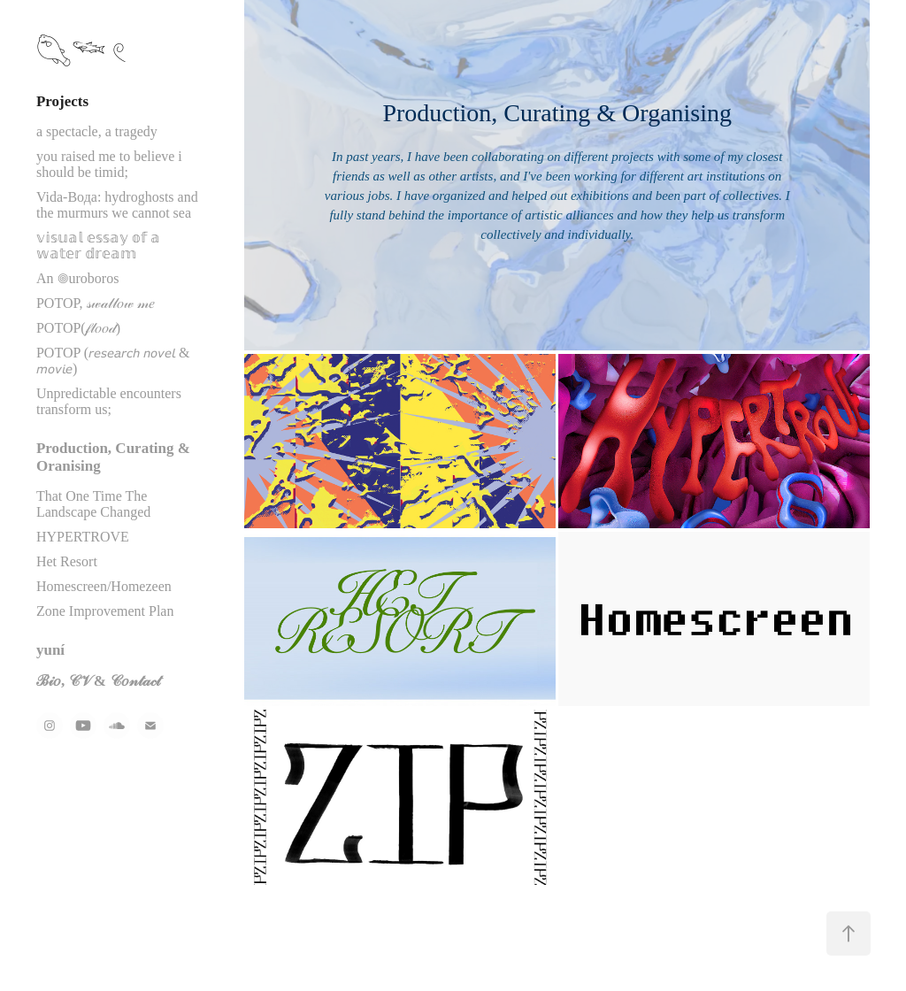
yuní (50, 649)
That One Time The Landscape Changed (93, 503)
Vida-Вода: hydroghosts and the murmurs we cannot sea (117, 204)
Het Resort (66, 561)
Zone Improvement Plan (105, 610)
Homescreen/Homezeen (104, 586)
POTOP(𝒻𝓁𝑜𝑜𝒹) (78, 327)
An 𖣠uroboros (77, 278)
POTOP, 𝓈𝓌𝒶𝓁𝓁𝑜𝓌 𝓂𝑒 (95, 303)
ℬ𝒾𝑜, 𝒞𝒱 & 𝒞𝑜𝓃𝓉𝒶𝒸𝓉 (98, 680)
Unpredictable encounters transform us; (108, 401)
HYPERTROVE (82, 536)
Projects (62, 101)
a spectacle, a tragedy (96, 131)
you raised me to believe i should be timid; (109, 164)
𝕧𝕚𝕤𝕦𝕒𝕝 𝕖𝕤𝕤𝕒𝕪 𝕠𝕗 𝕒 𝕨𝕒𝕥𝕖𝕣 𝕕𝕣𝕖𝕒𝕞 (98, 245)
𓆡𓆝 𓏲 (81, 52)
